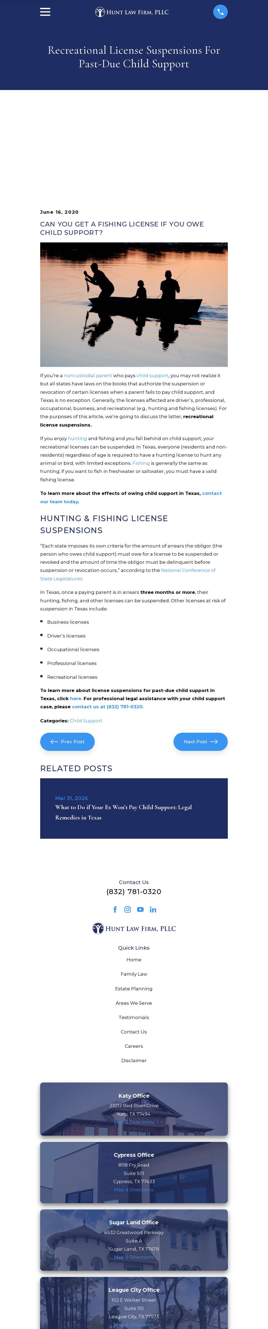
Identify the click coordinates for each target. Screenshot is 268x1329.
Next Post (201, 657)
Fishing (141, 379)
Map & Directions (134, 1038)
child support (152, 291)
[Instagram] (127, 825)
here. (76, 614)
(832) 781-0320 (134, 807)
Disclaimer (134, 976)
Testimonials (134, 933)
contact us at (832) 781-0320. (108, 622)
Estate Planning (134, 904)
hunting (77, 354)
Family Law (134, 890)
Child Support (86, 636)
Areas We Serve (134, 919)
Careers (134, 962)
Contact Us (134, 947)
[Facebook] (115, 825)
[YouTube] (140, 825)
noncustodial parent (88, 291)
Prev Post (68, 657)
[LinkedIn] (153, 825)
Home (134, 875)
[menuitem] (48, 1317)
